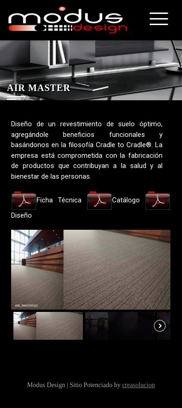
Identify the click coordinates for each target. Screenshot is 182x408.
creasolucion (138, 385)
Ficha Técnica (46, 200)
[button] (48, 326)
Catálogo (113, 200)
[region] (90, 286)
